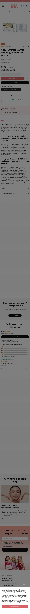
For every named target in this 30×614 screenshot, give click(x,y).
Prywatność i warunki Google (20, 596)
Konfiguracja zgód (15, 610)
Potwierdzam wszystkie (15, 606)
